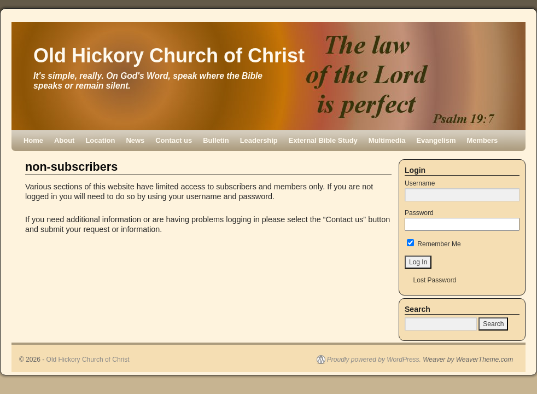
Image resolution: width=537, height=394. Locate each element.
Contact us (173, 140)
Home (33, 140)
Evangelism (436, 140)
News (135, 140)
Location (100, 140)
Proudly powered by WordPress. (374, 359)
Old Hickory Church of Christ (169, 55)
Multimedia (387, 140)
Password (419, 213)
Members (482, 140)
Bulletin (216, 140)
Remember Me (434, 244)
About (64, 140)
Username (420, 183)
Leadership (259, 140)
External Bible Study (323, 140)
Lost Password (435, 280)
